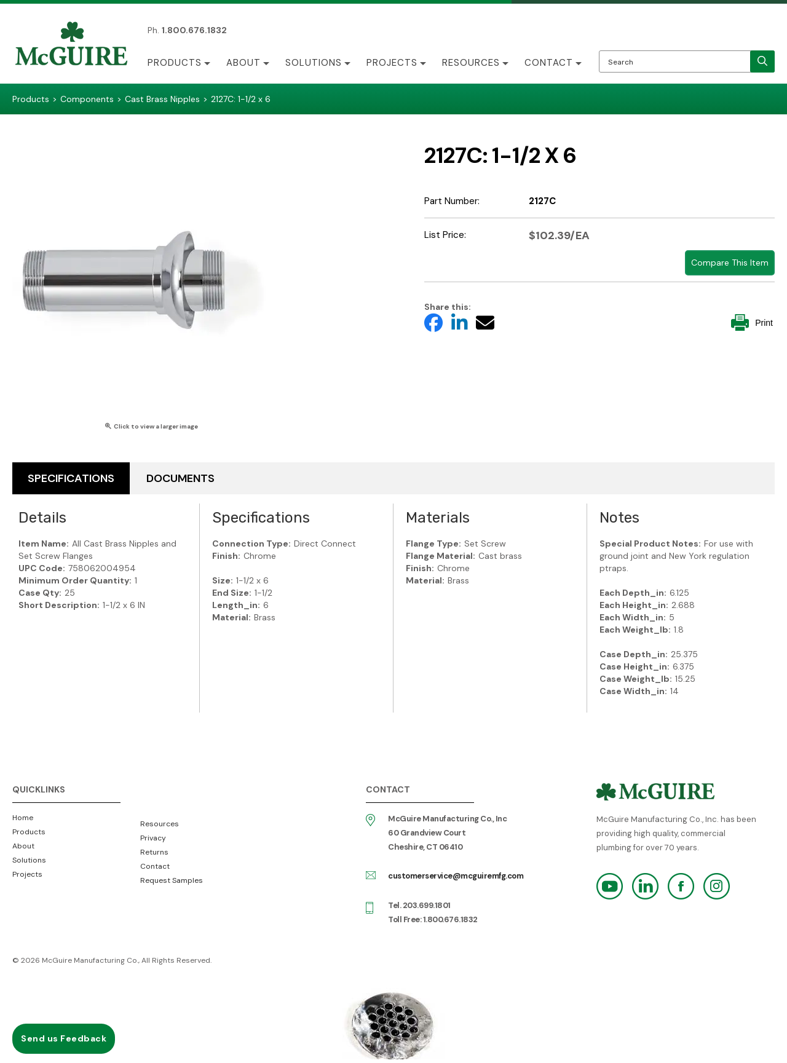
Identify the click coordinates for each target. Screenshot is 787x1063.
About (243, 63)
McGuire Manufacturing (71, 45)
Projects (391, 63)
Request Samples (171, 880)
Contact (548, 63)
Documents (180, 478)
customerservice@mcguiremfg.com (455, 876)
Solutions (313, 63)
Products (175, 63)
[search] (762, 61)
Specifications (71, 478)
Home (22, 818)
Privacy (153, 838)
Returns (154, 852)
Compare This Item (730, 262)
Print (752, 322)
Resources (471, 63)
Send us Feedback (63, 1038)
